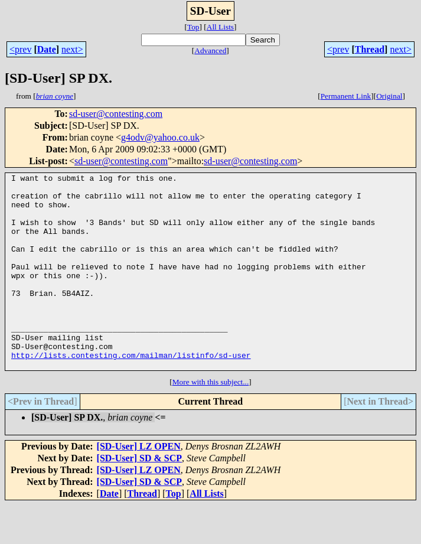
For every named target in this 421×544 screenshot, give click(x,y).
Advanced (210, 50)
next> (72, 49)
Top (193, 26)
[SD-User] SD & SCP (139, 497)
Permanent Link (346, 96)
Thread (369, 49)
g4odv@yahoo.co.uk (160, 137)
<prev (20, 49)
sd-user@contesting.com (115, 114)
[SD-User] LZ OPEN (139, 485)
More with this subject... (210, 420)
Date (46, 49)
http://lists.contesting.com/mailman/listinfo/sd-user (131, 392)
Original (389, 96)
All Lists (220, 26)
